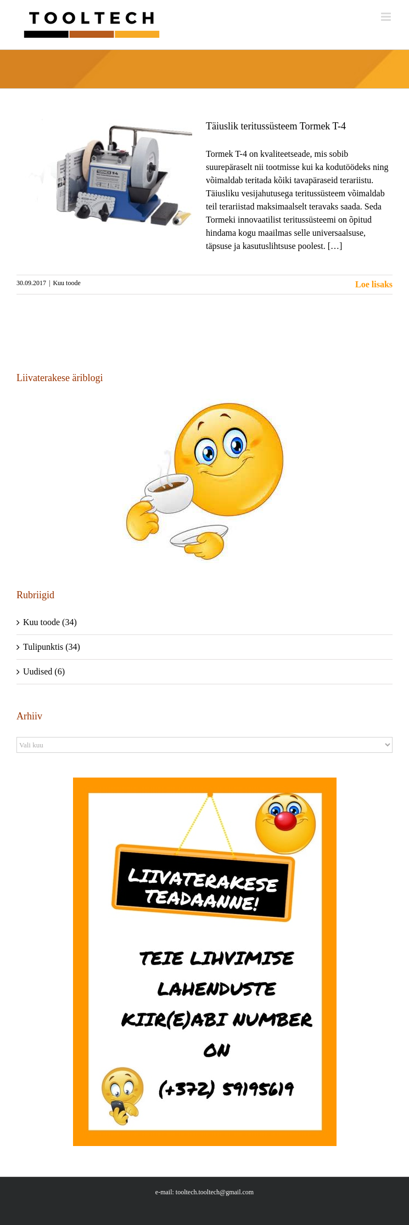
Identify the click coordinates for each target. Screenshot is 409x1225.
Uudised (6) (44, 671)
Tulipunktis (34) (51, 646)
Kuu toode (66, 283)
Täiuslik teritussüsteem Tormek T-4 (276, 126)
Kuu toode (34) (50, 622)
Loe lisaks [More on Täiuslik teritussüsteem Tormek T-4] (374, 284)
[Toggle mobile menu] (387, 16)
